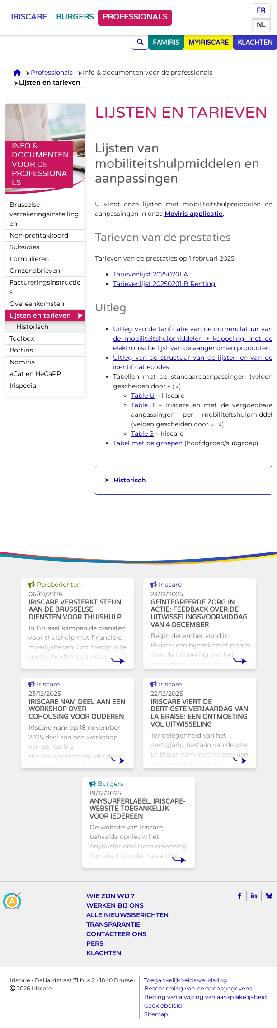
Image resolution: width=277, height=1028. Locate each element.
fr (261, 10)
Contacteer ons (116, 934)
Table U (143, 395)
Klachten (103, 953)
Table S (142, 433)
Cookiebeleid (163, 1005)
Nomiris (22, 362)
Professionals (135, 17)
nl (261, 25)
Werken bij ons (115, 905)
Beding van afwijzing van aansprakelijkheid (205, 997)
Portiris (21, 350)
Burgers (75, 17)
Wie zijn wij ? (110, 896)
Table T (143, 405)
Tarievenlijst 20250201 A (150, 274)
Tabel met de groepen (148, 443)
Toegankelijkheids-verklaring (185, 980)
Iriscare (29, 17)
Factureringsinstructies (44, 287)
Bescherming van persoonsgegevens (198, 988)
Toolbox (21, 338)
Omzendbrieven (34, 271)
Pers (94, 943)
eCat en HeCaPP (35, 374)
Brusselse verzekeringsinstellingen (44, 214)
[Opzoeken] (140, 42)
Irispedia (22, 385)
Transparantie (113, 924)
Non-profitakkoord (38, 235)
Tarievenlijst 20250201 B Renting (164, 284)
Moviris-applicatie (193, 213)
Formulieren (29, 259)
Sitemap (156, 1014)
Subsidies (24, 247)
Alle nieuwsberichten (127, 915)
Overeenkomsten (36, 304)
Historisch (32, 327)
